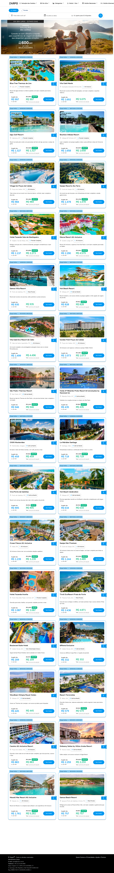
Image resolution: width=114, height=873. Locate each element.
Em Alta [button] (44, 3)
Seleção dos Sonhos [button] (27, 3)
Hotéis (13, 10)
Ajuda (97, 857)
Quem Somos (80, 857)
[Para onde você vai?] (26, 15)
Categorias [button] (58, 3)
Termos (103, 857)
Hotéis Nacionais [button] (89, 3)
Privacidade (90, 857)
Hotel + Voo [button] (72, 3)
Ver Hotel (49, 99)
